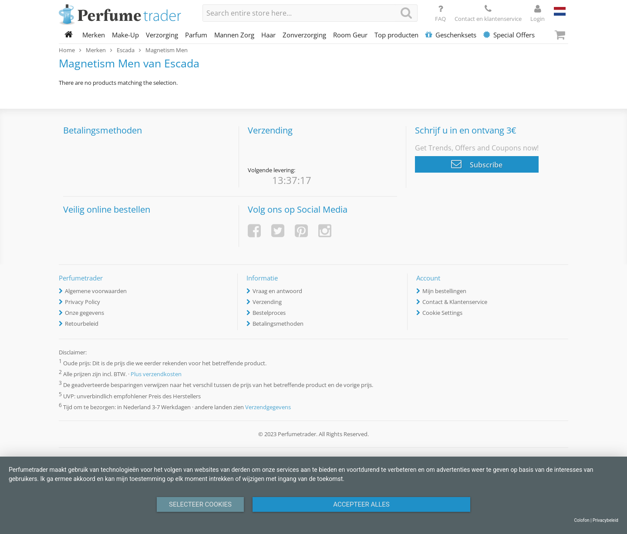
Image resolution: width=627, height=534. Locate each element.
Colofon (581, 520)
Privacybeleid (605, 520)
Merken (93, 34)
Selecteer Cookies (200, 504)
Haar (268, 34)
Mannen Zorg (234, 34)
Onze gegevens (84, 313)
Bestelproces (269, 313)
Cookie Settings (442, 313)
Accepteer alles (361, 504)
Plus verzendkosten (156, 374)
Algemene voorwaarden (96, 291)
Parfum (196, 34)
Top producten (396, 34)
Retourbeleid (81, 323)
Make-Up (125, 34)
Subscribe (476, 164)
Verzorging (162, 34)
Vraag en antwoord (277, 291)
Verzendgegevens (268, 407)
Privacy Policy (82, 302)
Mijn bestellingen (444, 291)
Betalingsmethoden (278, 323)
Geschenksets (450, 34)
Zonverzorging (304, 34)
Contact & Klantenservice (454, 302)
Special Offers (509, 34)
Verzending (267, 302)
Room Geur (350, 34)
